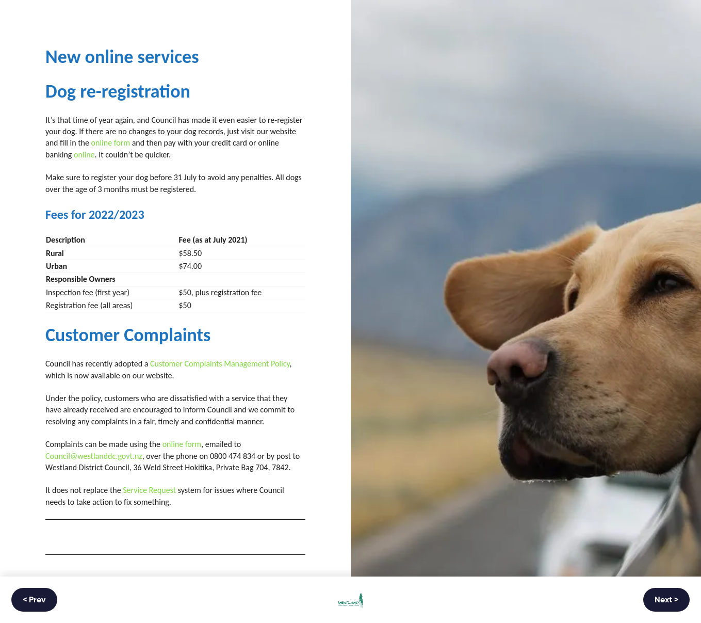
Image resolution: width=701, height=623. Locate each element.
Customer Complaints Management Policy (220, 364)
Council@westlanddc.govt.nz (93, 456)
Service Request (149, 490)
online (84, 154)
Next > (666, 600)
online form (111, 143)
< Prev (34, 600)
